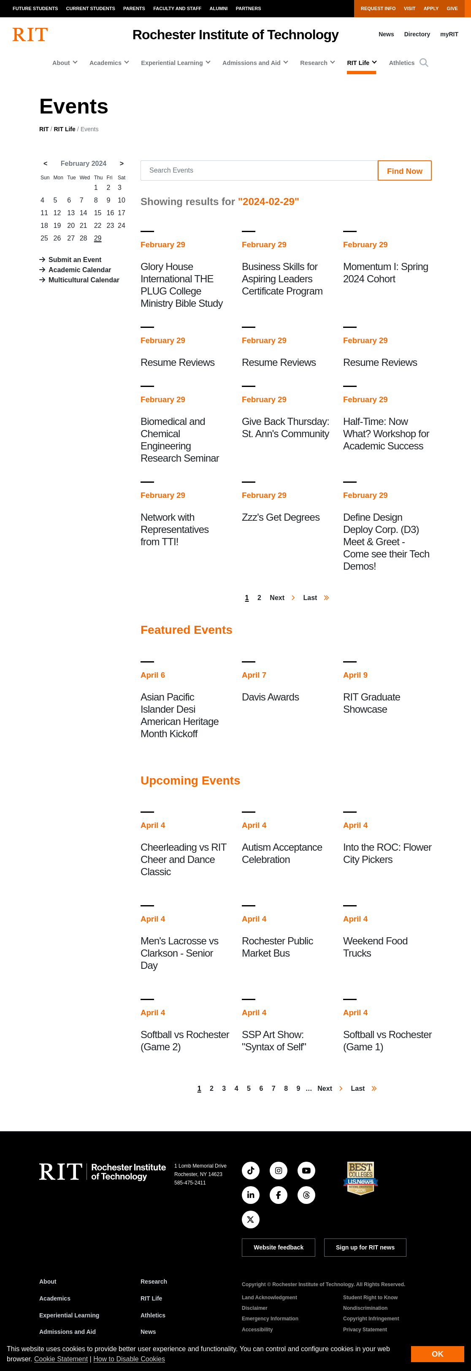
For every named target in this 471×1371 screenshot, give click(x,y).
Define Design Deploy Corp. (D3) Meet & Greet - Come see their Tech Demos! (386, 541)
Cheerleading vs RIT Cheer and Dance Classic (184, 859)
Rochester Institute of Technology (236, 34)
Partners (248, 8)
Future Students (35, 8)
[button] (424, 63)
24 (121, 225)
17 (121, 212)
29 (98, 238)
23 (110, 225)
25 (44, 238)
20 (71, 225)
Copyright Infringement (371, 1319)
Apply (431, 8)
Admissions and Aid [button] (251, 62)
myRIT (449, 34)
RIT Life (64, 129)
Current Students (90, 8)
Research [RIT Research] (154, 1281)
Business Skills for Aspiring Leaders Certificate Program (282, 279)
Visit (410, 8)
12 (57, 212)
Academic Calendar (80, 269)
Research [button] (314, 62)
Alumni (219, 8)
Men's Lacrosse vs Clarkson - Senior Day (179, 953)
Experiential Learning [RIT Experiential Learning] (69, 1315)
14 (83, 212)
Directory (417, 34)
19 (57, 225)
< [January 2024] (45, 163)
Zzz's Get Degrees (280, 517)
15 (98, 212)
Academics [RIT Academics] (54, 1298)
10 (121, 200)
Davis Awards (270, 697)
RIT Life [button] (358, 62)
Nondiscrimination (365, 1308)
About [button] (61, 62)
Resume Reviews (178, 362)
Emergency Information (270, 1319)
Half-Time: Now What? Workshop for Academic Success (386, 434)
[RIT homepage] (30, 34)
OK (438, 1353)
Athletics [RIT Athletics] (153, 1315)
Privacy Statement (365, 1330)
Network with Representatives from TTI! (174, 529)
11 (44, 212)
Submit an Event (75, 259)
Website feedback (278, 1247)
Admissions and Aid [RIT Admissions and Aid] (67, 1331)
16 (110, 212)
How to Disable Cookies (129, 1359)
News (386, 34)
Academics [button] (105, 62)
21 (83, 225)
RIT (44, 129)
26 (57, 238)
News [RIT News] (148, 1331)
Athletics (402, 62)
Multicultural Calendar (84, 280)
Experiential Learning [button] (172, 62)
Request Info (378, 8)
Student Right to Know (370, 1298)
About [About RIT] (47, 1281)
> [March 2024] (122, 163)
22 (98, 225)
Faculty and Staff (177, 8)
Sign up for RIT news (365, 1247)
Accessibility (257, 1330)
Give (452, 8)
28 (83, 238)
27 (71, 238)
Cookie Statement (61, 1359)
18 (44, 225)
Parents (134, 8)
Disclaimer (255, 1308)
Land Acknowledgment (269, 1298)
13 (71, 212)
